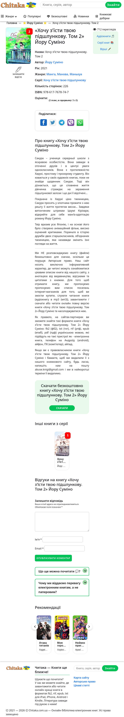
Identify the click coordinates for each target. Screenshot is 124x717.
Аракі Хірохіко (80, 647)
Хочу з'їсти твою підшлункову (64, 80)
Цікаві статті (82, 683)
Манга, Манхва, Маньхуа (64, 74)
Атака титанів (44, 642)
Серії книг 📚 (106, 42)
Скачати (62, 408)
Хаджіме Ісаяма (44, 647)
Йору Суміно (54, 62)
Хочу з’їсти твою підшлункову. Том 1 (62, 459)
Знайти (113, 5)
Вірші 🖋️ (105, 49)
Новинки (83, 16)
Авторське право (85, 679)
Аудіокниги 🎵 (105, 36)
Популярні (34, 16)
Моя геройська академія (62, 642)
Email (39, 547)
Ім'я (38, 538)
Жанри (9, 16)
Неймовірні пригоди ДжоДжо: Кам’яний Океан (80, 642)
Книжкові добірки (105, 16)
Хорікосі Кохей (62, 647)
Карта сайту (81, 675)
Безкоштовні (59, 16)
